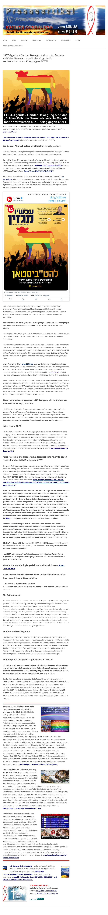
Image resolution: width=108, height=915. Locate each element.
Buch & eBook (51, 40)
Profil (14, 40)
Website (24, 40)
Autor (78, 40)
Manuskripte (65, 40)
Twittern (33, 899)
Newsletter (36, 40)
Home (5, 40)
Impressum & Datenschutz (12, 46)
